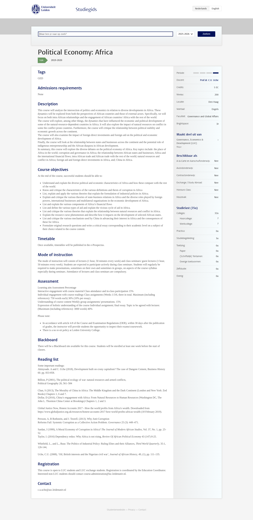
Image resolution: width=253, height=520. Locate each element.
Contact (142, 509)
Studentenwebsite (116, 509)
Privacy (131, 509)
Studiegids (86, 9)
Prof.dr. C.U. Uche (209, 80)
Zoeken (206, 33)
